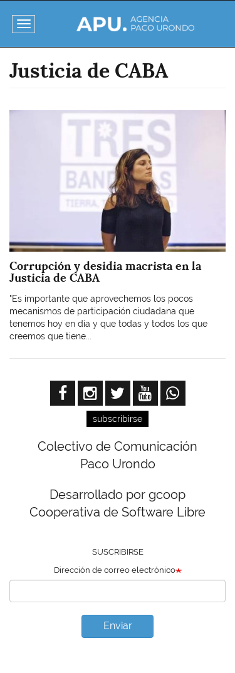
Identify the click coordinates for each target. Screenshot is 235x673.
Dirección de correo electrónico (114, 570)
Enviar (117, 626)
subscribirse (117, 419)
